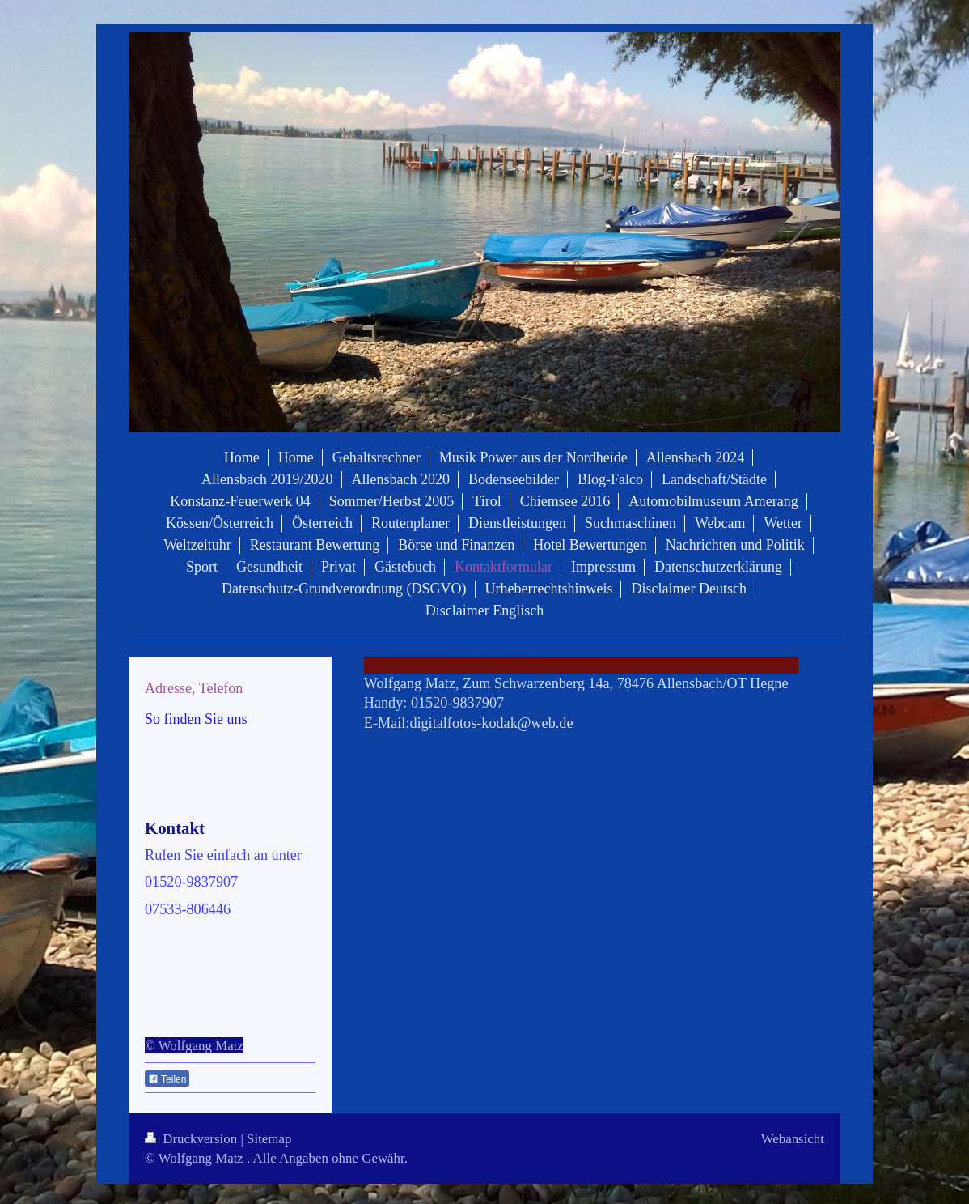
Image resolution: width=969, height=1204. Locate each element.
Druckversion (192, 1139)
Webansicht (792, 1139)
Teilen (167, 1079)
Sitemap (269, 1139)
